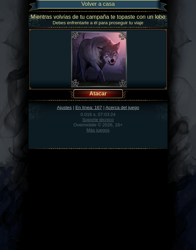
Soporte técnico (98, 119)
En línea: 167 (88, 107)
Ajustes (64, 107)
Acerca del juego (122, 107)
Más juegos (98, 130)
